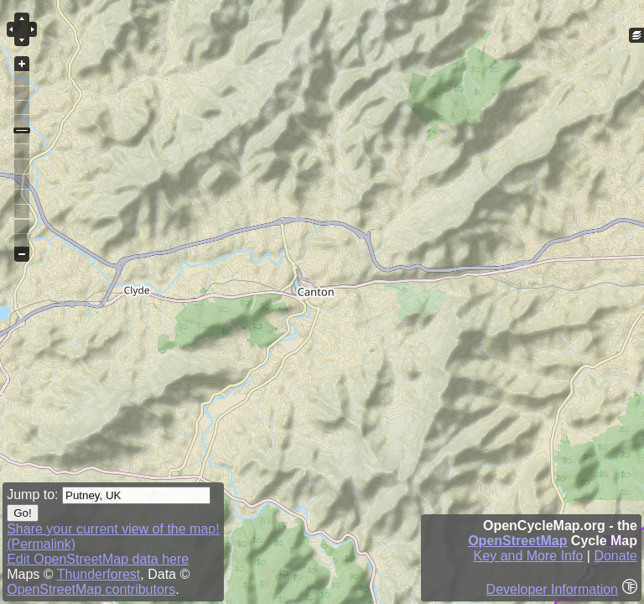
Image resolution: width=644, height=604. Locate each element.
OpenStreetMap (517, 541)
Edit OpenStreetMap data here (98, 559)
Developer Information (552, 589)
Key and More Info (529, 556)
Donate (615, 556)
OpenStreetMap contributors (91, 589)
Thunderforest (99, 574)
